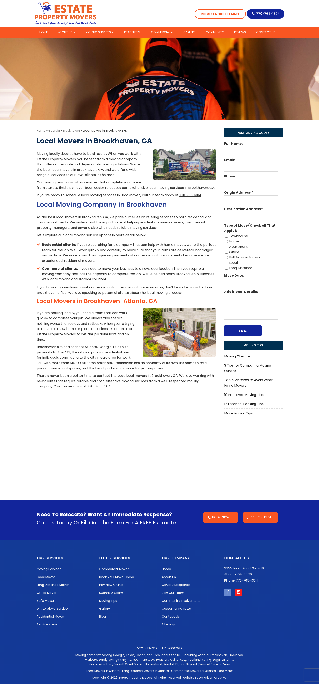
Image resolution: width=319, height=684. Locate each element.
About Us (169, 577)
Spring (206, 660)
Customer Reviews (176, 608)
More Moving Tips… (239, 413)
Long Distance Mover (53, 585)
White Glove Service (52, 608)
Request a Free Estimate (218, 14)
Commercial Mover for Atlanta (193, 671)
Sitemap (168, 624)
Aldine (174, 660)
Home (41, 131)
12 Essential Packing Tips (244, 404)
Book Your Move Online (116, 577)
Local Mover (46, 577)
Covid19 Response (176, 585)
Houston (162, 660)
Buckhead (236, 655)
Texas (130, 655)
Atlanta (203, 655)
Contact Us (171, 616)
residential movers (79, 260)
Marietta (91, 660)
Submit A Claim (111, 592)
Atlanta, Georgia (98, 346)
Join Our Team (173, 592)
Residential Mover (50, 616)
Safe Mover (45, 600)
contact (103, 375)
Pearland (194, 660)
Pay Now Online (111, 585)
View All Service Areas (214, 664)
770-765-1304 (267, 14)
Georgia (54, 131)
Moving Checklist (238, 356)
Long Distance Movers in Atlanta (145, 671)
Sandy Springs (109, 660)
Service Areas (47, 624)
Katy (183, 660)
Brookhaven (71, 131)
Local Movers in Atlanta (103, 671)
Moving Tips (108, 600)
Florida (140, 655)
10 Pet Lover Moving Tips (244, 394)
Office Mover (46, 592)
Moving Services (49, 569)
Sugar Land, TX (223, 660)
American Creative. (213, 677)
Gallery (104, 608)
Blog (102, 616)
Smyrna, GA (128, 660)
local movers (62, 169)
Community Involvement (181, 600)
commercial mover (133, 287)
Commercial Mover (114, 569)
